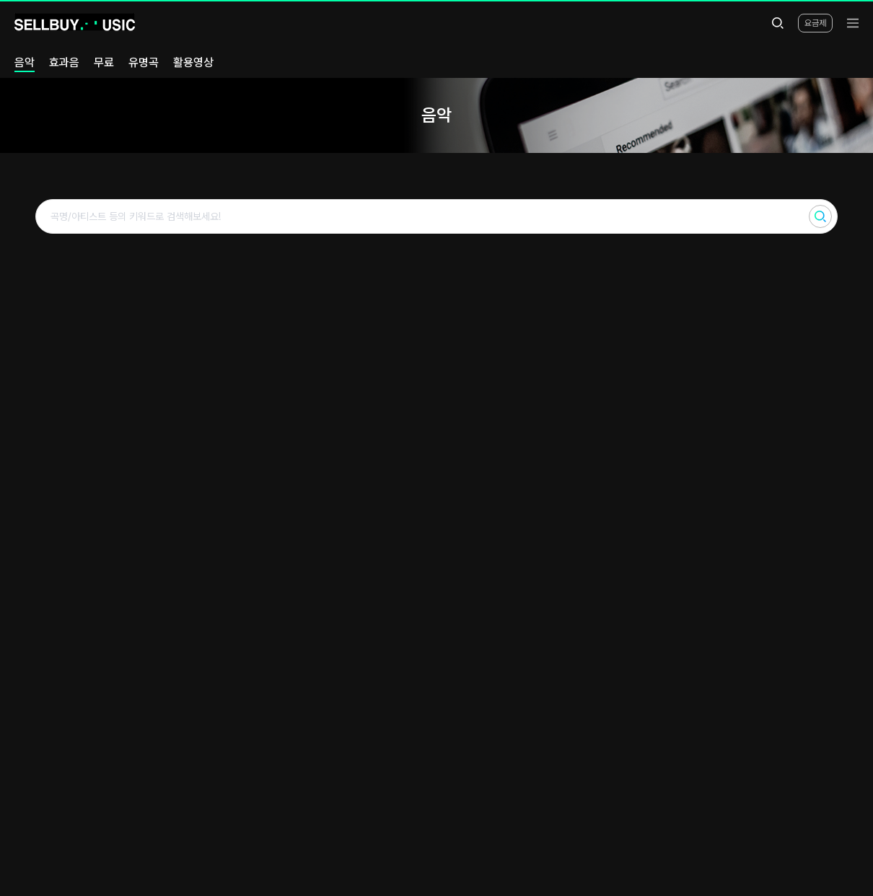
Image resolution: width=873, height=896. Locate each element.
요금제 (815, 23)
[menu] (853, 23)
